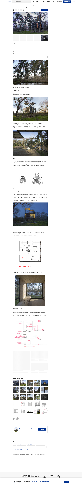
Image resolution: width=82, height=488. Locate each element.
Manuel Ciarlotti (22, 53)
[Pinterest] (23, 10)
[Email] (21, 10)
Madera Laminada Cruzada (18, 449)
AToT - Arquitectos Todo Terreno (27, 428)
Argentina (18, 45)
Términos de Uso (34, 481)
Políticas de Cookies (17, 482)
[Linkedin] (18, 10)
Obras (34, 1)
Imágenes (37, 1)
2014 (17, 51)
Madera (15, 438)
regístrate (30, 484)
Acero (19, 438)
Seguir (42, 429)
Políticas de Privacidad (44, 481)
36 (17, 49)
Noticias (48, 1)
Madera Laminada (26, 447)
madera (19, 447)
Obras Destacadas (31, 444)
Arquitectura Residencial (40, 444)
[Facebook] (13, 10)
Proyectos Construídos (22, 444)
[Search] (23, 1)
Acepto (66, 481)
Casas (14, 45)
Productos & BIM (43, 1)
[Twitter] (16, 10)
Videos (52, 1)
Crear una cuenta (67, 1)
